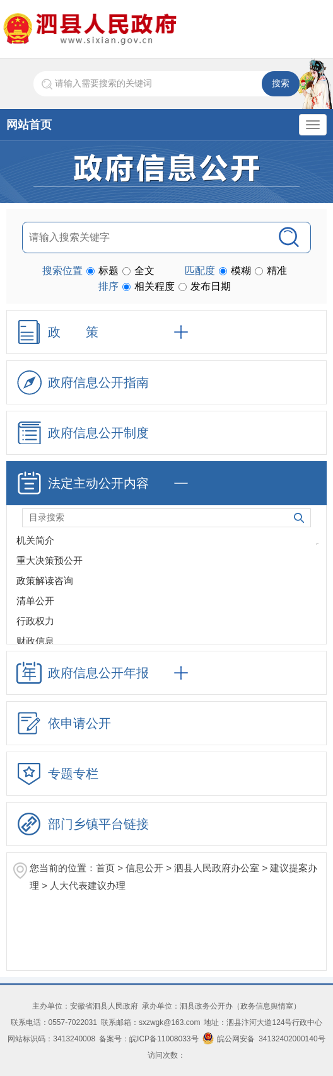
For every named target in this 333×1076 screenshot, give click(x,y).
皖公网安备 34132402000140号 (263, 1038)
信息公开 (144, 867)
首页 (105, 867)
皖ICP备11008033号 (163, 1038)
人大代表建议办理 (88, 885)
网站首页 (29, 124)
